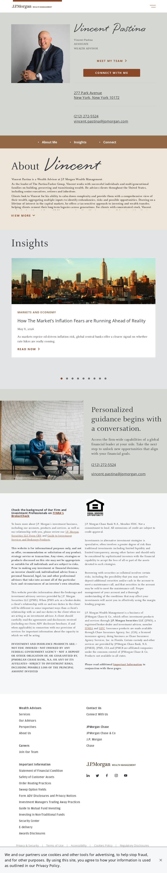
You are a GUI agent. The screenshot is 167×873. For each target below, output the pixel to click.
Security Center (29, 820)
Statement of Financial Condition (41, 770)
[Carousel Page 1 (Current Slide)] (62, 379)
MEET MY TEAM (110, 61)
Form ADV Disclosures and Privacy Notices (47, 795)
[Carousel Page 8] (100, 379)
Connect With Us (97, 714)
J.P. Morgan (94, 739)
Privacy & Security (27, 845)
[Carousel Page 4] (78, 379)
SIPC (102, 628)
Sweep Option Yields (32, 789)
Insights (80, 142)
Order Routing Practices (35, 783)
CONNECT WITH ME (111, 73)
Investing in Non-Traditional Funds (42, 814)
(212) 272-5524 (103, 464)
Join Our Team (28, 752)
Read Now (26, 349)
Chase (90, 745)
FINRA (89, 628)
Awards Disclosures (32, 833)
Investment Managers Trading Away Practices (49, 802)
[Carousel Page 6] (89, 379)
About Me (49, 142)
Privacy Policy (47, 865)
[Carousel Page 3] (73, 379)
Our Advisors (27, 720)
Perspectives (27, 726)
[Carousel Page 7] (94, 379)
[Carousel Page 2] (67, 379)
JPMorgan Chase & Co (100, 733)
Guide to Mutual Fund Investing (40, 808)
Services (24, 714)
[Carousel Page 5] (83, 379)
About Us (25, 733)
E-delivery (25, 827)
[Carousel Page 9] (105, 379)
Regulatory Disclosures (134, 845)
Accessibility (78, 845)
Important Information (127, 664)
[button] (160, 860)
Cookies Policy (103, 845)
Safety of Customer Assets (36, 777)
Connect (109, 142)
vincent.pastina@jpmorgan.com (101, 121)
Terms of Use (55, 845)
